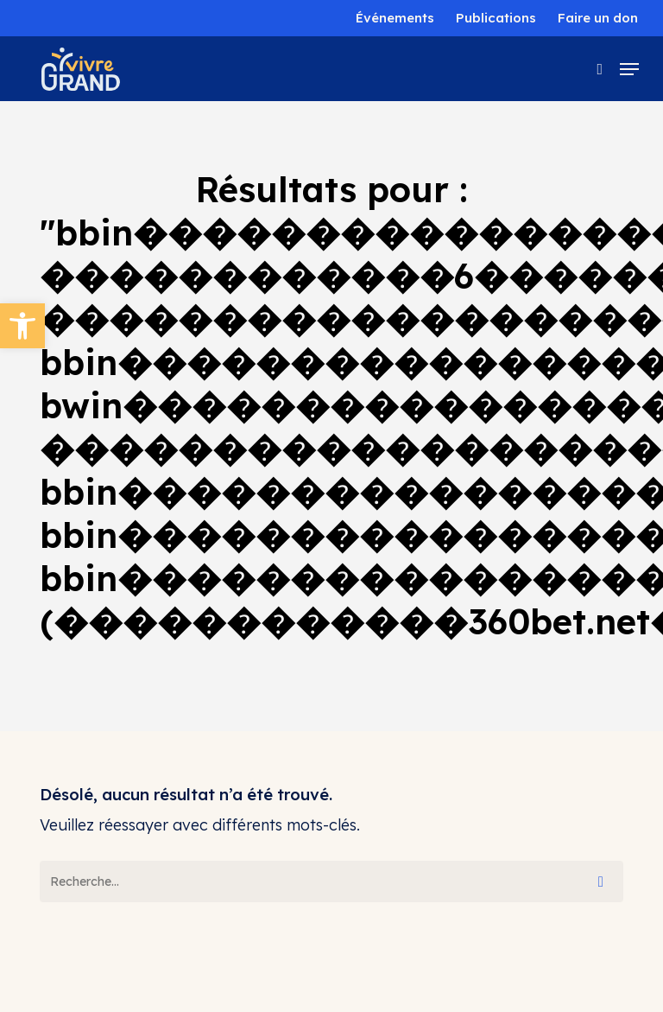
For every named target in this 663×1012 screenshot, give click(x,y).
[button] (22, 325)
